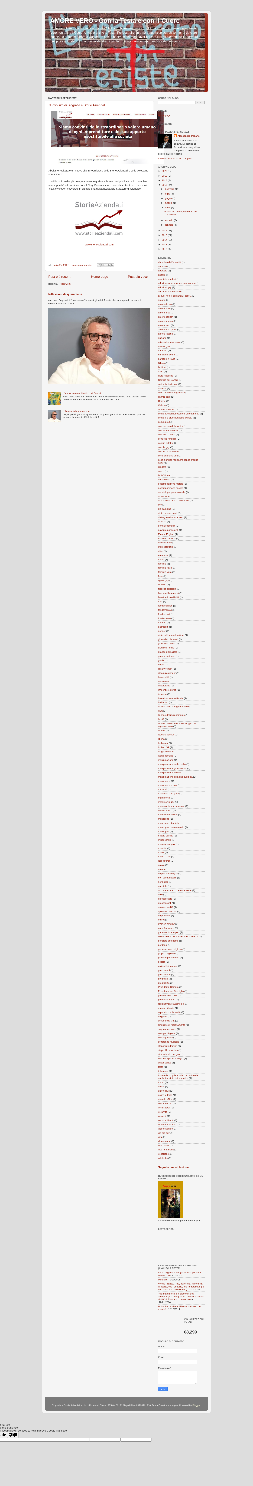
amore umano (165, 321)
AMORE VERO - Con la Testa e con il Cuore (115, 20)
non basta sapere (167, 877)
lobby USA (163, 747)
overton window (166, 924)
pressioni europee (167, 995)
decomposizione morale (170, 483)
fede (160, 576)
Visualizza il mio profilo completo (175, 158)
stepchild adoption (167, 1046)
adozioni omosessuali (169, 291)
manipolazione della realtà (172, 764)
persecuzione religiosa (170, 949)
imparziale (163, 681)
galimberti (163, 626)
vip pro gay (164, 1133)
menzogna (163, 818)
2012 (165, 249)
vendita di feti (165, 1103)
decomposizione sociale (170, 488)
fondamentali (165, 610)
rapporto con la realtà (169, 1012)
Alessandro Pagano (188, 136)
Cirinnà (162, 405)
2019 (165, 175)
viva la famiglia (166, 1149)
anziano (162, 338)
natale (161, 865)
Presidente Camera (168, 987)
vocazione (163, 1154)
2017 (165, 185)
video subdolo (165, 1128)
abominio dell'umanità (169, 262)
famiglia (162, 563)
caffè (160, 371)
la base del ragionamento (171, 715)
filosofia (162, 584)
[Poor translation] (12, 1435)
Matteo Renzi (165, 810)
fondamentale (165, 605)
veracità (162, 1116)
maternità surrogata (168, 793)
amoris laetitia (165, 333)
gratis (161, 660)
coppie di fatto (165, 443)
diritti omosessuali (167, 513)
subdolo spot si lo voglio (170, 1058)
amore (161, 300)
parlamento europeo (168, 932)
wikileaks (163, 1158)
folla (160, 601)
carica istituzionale (167, 384)
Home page (99, 276)
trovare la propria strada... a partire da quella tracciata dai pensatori (178, 1076)
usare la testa (165, 1095)
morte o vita (164, 856)
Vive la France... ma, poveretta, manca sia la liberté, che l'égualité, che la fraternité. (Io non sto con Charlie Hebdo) (181, 1286)
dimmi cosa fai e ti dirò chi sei (173, 500)
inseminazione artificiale (170, 698)
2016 (165, 230)
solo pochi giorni (166, 1033)
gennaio (169, 224)
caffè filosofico (165, 375)
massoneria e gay (167, 785)
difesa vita (163, 496)
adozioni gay (164, 287)
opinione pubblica (167, 911)
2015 (165, 235)
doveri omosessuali (168, 530)
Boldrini (162, 367)
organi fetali (164, 915)
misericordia (164, 840)
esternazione (165, 542)
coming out (164, 422)
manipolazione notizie (169, 772)
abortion (162, 266)
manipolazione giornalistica (172, 768)
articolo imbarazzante (169, 342)
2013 (165, 244)
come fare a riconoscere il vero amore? (178, 413)
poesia (161, 962)
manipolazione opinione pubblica (175, 777)
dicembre (170, 189)
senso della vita (166, 1020)
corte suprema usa (168, 455)
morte (161, 852)
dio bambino (164, 509)
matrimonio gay (166, 802)
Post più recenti (59, 276)
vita (160, 1137)
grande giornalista (167, 652)
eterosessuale (165, 547)
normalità (163, 882)
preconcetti (164, 970)
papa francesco (166, 928)
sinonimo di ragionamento (171, 1025)
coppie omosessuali (168, 451)
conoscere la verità (168, 430)
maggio (169, 203)
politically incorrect (167, 966)
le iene (161, 730)
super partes (164, 1062)
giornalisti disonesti (168, 639)
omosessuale (165, 898)
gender (162, 631)
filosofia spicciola (167, 589)
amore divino (165, 304)
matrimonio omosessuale (171, 806)
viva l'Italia (163, 1145)
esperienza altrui (167, 538)
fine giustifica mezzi (168, 593)
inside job (163, 702)
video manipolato (167, 1124)
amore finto (164, 312)
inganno (162, 694)
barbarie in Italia (166, 359)
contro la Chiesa (166, 434)
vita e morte (164, 1141)
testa (160, 1067)
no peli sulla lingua (168, 873)
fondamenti (164, 614)
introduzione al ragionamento (173, 706)
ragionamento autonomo (171, 1003)
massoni (162, 789)
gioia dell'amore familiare (171, 635)
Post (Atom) (65, 284)
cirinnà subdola (166, 409)
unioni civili (164, 1090)
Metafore (162, 1279)
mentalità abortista (167, 814)
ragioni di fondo (166, 1008)
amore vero (164, 325)
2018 (165, 180)
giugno (168, 198)
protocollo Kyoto (166, 999)
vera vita (162, 1112)
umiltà (161, 1086)
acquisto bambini (167, 279)
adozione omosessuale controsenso (177, 283)
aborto (161, 275)
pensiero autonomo (168, 940)
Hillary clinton (165, 668)
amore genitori (165, 317)
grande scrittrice (166, 656)
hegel (161, 664)
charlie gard (164, 396)
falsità (161, 559)
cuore (161, 471)
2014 (165, 240)
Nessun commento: (82, 265)
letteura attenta (166, 734)
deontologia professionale (171, 492)
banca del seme (166, 354)
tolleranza (163, 1071)
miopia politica (165, 835)
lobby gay (163, 743)
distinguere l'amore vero (170, 517)
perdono (162, 945)
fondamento (164, 618)
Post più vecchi (139, 276)
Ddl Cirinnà (164, 475)
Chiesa (162, 401)
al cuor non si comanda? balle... (175, 295)
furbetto (162, 622)
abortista (162, 270)
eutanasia (163, 555)
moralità (162, 848)
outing (161, 919)
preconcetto (164, 974)
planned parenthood (168, 957)
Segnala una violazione (173, 1167)
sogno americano (167, 1029)
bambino (162, 350)
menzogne (163, 831)
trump (161, 1082)
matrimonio (164, 797)
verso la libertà (166, 1120)
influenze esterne (167, 690)
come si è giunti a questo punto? (175, 417)
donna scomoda (166, 525)
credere (162, 467)
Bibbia (161, 363)
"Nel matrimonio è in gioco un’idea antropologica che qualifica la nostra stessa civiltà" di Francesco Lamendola (180, 1296)
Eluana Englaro (166, 534)
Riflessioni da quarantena (65, 294)
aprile (168, 207)
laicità (161, 719)
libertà (161, 739)
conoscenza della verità (170, 426)
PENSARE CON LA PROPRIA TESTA (178, 936)
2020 (165, 171)
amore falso (164, 308)
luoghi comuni (165, 751)
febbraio (169, 220)
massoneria (164, 781)
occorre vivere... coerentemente (175, 890)
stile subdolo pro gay (169, 1054)
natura (161, 869)
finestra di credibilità (168, 597)
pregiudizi (163, 978)
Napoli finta (164, 860)
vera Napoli (164, 1107)
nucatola (162, 886)
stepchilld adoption (168, 1050)
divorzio (162, 521)
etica (160, 551)
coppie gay (164, 447)
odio (160, 894)
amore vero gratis (167, 329)
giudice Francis (166, 647)
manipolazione (165, 760)
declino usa (164, 479)
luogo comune (165, 755)
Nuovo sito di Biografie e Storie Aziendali (76, 105)
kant (160, 710)
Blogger (196, 1405)
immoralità (163, 677)
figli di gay (163, 580)
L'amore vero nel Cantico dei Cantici (82, 393)
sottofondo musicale (168, 1041)
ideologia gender (167, 673)
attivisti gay (164, 346)
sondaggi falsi (165, 1037)
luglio (168, 193)
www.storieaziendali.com (99, 244)
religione (162, 1016)
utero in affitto (165, 1099)
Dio (160, 504)
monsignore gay (166, 844)
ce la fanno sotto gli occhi (171, 392)
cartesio (162, 388)
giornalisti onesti (166, 643)
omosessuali (164, 903)
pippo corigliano (166, 953)
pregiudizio (164, 983)
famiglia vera (165, 572)
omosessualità (165, 907)
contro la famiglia (167, 438)
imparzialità (164, 685)
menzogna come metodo (171, 827)
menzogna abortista (168, 823)
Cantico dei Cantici (168, 380)
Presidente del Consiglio (171, 991)
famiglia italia (165, 567)
